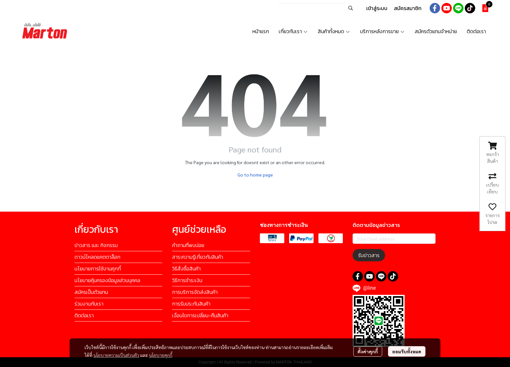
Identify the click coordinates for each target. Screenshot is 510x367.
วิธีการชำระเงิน (187, 280)
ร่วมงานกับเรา (88, 304)
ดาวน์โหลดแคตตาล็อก (97, 257)
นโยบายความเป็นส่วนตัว (116, 355)
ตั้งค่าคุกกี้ (367, 351)
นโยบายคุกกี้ (160, 355)
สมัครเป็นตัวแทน (91, 292)
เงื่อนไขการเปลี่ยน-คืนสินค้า (200, 315)
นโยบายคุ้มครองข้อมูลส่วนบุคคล (107, 280)
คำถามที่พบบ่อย (188, 245)
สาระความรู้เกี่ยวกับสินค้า (197, 257)
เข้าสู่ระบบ (376, 8)
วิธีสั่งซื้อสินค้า (186, 268)
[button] (317, 8)
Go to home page (255, 174)
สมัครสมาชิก (408, 8)
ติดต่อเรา (84, 315)
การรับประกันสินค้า (191, 304)
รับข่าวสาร (369, 255)
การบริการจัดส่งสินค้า (195, 292)
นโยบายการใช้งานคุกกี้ (97, 268)
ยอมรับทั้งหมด (406, 351)
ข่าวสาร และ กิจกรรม (96, 245)
